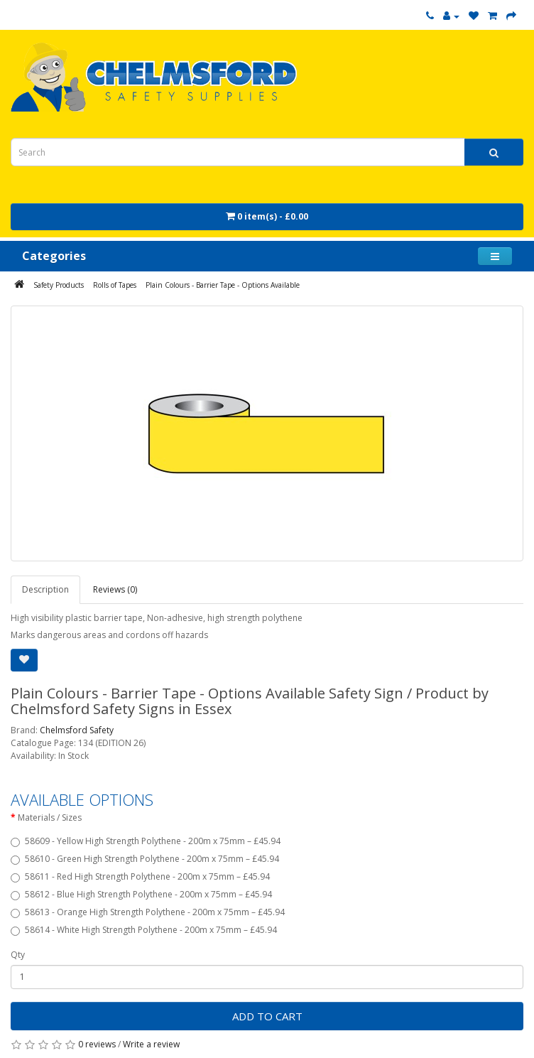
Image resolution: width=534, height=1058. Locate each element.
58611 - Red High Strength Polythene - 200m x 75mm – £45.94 (140, 876)
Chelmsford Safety (77, 730)
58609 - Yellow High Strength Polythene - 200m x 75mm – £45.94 (145, 841)
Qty (18, 955)
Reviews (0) (115, 589)
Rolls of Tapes (114, 285)
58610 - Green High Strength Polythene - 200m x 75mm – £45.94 (145, 859)
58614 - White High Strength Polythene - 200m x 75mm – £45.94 (144, 930)
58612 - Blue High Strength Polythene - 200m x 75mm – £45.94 (141, 894)
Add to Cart (267, 1016)
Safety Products (58, 285)
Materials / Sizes (50, 817)
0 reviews (97, 1044)
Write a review (151, 1044)
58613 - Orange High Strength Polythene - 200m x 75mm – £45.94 (148, 912)
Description (45, 589)
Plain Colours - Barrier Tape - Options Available (223, 285)
